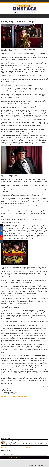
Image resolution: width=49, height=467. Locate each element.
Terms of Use (37, 465)
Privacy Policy (30, 465)
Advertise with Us (44, 465)
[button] (24, 16)
